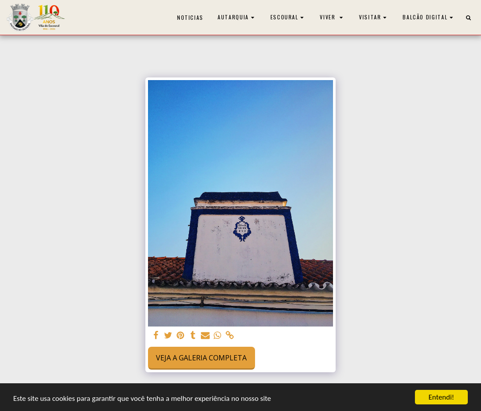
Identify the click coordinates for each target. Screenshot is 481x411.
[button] (237, 17)
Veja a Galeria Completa (201, 358)
